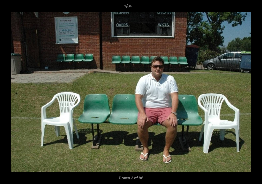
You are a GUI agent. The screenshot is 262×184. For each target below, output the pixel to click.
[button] (240, 7)
